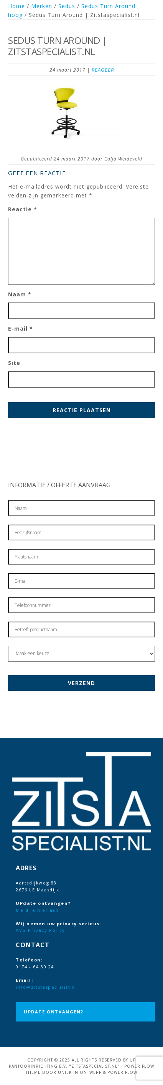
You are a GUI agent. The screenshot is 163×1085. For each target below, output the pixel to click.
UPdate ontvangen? (53, 1012)
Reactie (22, 209)
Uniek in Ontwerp (80, 1072)
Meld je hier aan (37, 910)
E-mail (20, 328)
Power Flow (122, 1072)
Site (14, 362)
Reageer (103, 69)
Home (16, 6)
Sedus (66, 6)
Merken (41, 6)
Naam (19, 294)
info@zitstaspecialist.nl (46, 987)
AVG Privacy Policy (40, 930)
